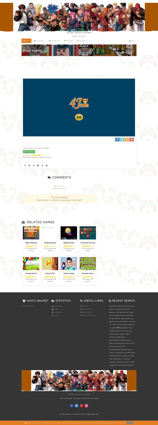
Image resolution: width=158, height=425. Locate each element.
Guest (131, 41)
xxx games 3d (118, 355)
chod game (130, 318)
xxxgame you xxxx (115, 368)
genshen (119, 365)
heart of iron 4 (117, 327)
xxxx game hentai (122, 315)
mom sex (125, 334)
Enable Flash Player (88, 318)
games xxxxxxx (123, 309)
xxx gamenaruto (114, 321)
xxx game (112, 330)
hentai (124, 368)
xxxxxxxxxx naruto (129, 365)
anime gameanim (122, 324)
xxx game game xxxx (121, 346)
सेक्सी (117, 330)
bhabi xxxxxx (117, 362)
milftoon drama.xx (115, 334)
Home (128, 50)
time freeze (113, 309)
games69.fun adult (126, 330)
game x (125, 358)
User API (84, 309)
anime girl (131, 327)
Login (74, 36)
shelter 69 (130, 368)
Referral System (87, 315)
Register (82, 36)
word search (125, 321)
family (125, 327)
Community (59, 190)
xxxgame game (120, 318)
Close (130, 423)
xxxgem (121, 337)
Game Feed (85, 312)
